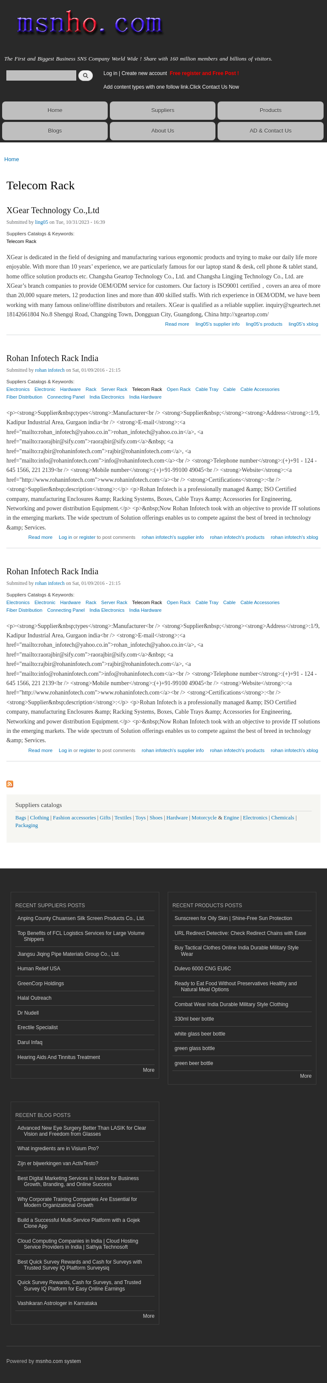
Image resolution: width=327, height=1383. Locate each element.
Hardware (177, 818)
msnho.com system (58, 1361)
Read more (177, 323)
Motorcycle (204, 818)
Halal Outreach (34, 998)
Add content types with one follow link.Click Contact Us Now (171, 87)
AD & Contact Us (270, 130)
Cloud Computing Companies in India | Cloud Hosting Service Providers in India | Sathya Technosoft (77, 1244)
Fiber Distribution (24, 396)
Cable (229, 389)
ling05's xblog (303, 324)
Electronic (44, 389)
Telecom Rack (21, 241)
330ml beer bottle (194, 1019)
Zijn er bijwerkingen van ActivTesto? (57, 1163)
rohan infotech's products (237, 537)
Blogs (55, 130)
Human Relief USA (38, 969)
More (149, 1070)
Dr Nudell (28, 1013)
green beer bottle (194, 1063)
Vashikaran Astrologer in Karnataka (57, 1303)
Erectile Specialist (37, 1027)
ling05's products (264, 324)
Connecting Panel (66, 396)
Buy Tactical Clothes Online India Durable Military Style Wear (237, 951)
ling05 (41, 222)
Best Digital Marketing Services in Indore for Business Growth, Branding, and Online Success (78, 1181)
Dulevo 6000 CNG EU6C (203, 969)
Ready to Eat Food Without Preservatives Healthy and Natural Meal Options (236, 986)
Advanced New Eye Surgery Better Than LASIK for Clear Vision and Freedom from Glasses (81, 1131)
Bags (20, 818)
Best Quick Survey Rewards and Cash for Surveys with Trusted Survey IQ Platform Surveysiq (79, 1265)
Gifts (105, 818)
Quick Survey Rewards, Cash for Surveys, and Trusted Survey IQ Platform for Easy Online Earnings (79, 1285)
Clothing (39, 818)
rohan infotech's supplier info (173, 537)
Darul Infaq (30, 1042)
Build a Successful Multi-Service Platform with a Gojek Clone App (78, 1223)
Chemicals (283, 818)
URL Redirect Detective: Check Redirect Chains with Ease (240, 933)
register (87, 537)
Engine (231, 818)
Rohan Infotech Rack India (52, 358)
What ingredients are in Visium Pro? (58, 1149)
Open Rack (179, 389)
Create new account (144, 73)
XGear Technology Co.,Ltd (52, 210)
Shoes (156, 818)
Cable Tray (206, 389)
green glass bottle (195, 1048)
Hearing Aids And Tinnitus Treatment (58, 1057)
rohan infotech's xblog (294, 537)
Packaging (26, 825)
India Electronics (106, 396)
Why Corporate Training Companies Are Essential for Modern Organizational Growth (77, 1202)
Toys (140, 818)
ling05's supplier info (217, 324)
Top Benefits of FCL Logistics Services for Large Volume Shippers (81, 936)
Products (270, 110)
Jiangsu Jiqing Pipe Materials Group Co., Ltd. (68, 954)
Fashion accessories (74, 818)
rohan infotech (50, 370)
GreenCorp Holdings (40, 984)
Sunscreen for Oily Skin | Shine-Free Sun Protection (233, 918)
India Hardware (145, 396)
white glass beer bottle (200, 1034)
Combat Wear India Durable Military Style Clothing (231, 1004)
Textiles (123, 818)
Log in (110, 73)
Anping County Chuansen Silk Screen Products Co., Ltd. (81, 918)
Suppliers (162, 110)
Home (55, 110)
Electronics (255, 818)
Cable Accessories (260, 389)
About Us (163, 130)
